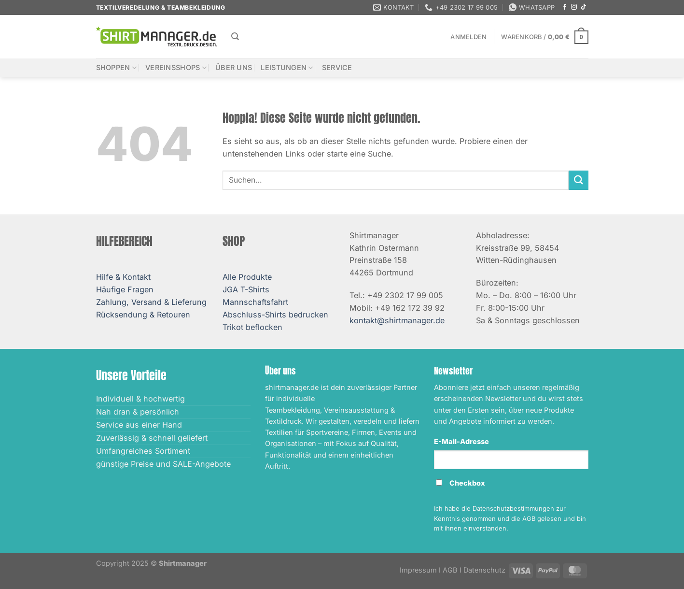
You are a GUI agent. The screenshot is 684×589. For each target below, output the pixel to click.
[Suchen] (235, 36)
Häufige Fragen (125, 289)
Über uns (233, 67)
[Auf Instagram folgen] (574, 7)
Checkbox (467, 483)
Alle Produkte (247, 277)
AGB (450, 570)
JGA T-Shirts (246, 289)
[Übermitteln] (578, 180)
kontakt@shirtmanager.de (397, 320)
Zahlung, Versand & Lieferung (151, 302)
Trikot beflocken (252, 327)
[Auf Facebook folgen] (565, 7)
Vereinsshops (176, 67)
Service (337, 67)
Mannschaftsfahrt (255, 302)
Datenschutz (484, 570)
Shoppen (116, 67)
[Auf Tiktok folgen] (583, 7)
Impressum (418, 570)
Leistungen (287, 67)
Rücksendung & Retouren (143, 314)
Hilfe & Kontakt (123, 277)
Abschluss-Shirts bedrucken (275, 314)
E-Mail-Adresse (461, 441)
